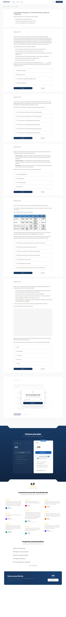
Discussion (25, 88)
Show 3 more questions (33, 565)
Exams (14, 1)
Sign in (54, 1)
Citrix (12, 6)
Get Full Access (53, 580)
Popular (22, 1)
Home (4, 6)
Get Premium (43, 452)
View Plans (33, 403)
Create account (59, 1)
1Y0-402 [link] (16, 6)
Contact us (37, 543)
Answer (17, 88)
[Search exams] (50, 2)
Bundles (17, 1)
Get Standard (23, 452)
